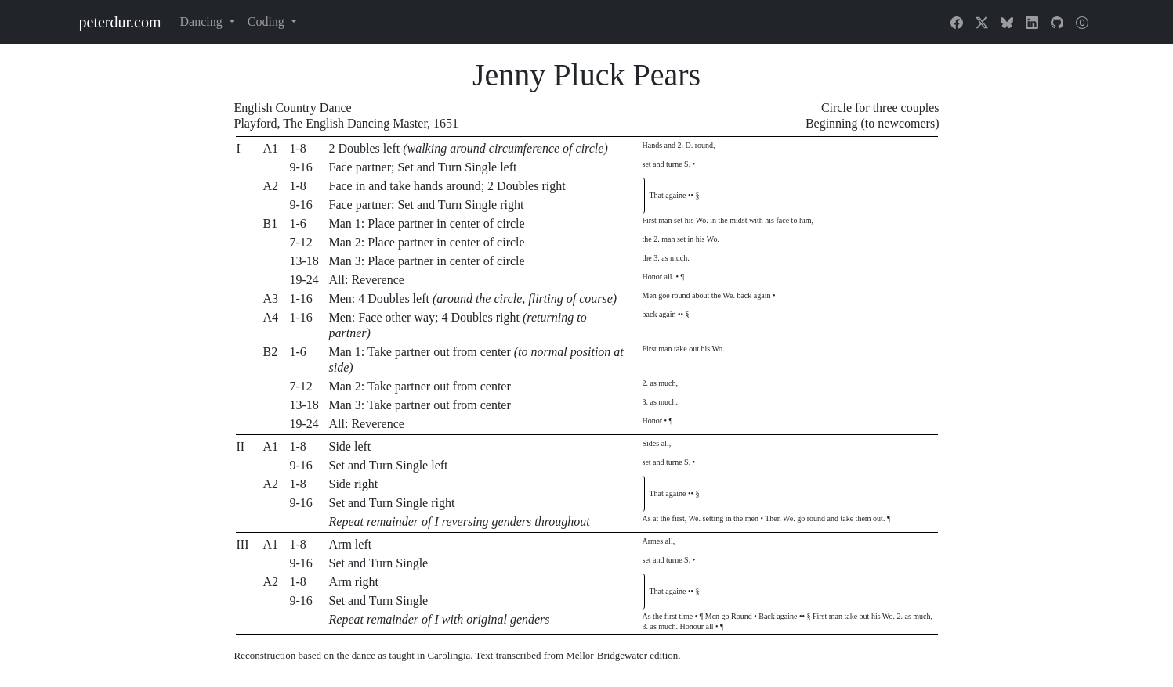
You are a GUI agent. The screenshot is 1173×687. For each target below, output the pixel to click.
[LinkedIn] (1031, 22)
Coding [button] (268, 21)
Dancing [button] (202, 21)
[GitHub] (1057, 22)
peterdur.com (120, 22)
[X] (981, 22)
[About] (1082, 22)
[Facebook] (956, 22)
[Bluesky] (1006, 22)
